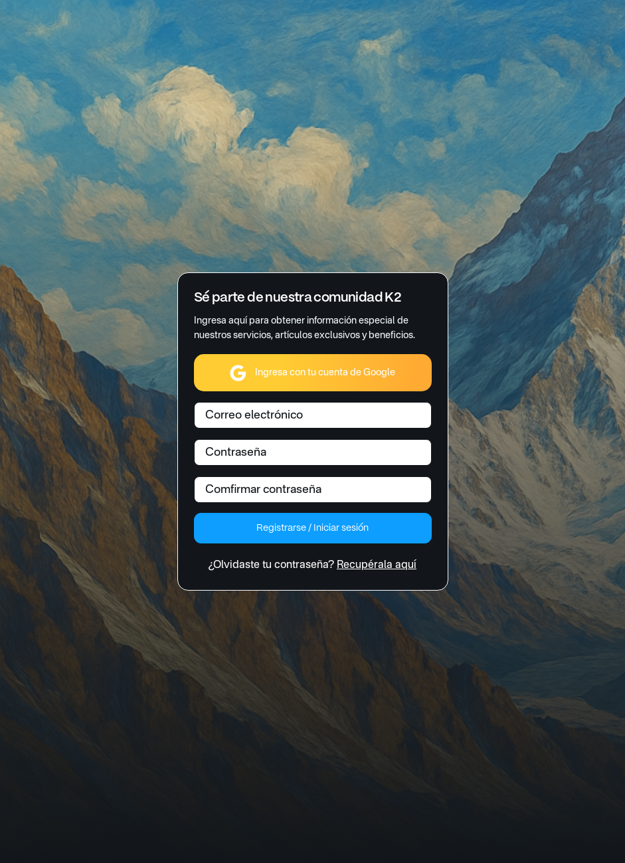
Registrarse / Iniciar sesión (312, 528)
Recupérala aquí (376, 565)
